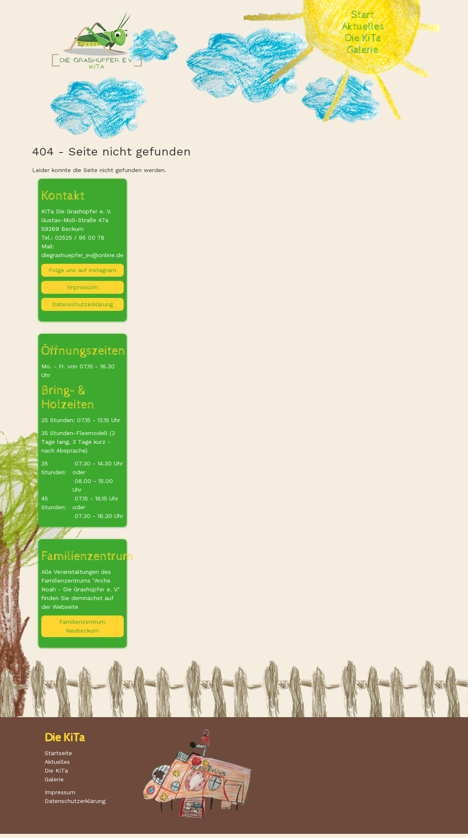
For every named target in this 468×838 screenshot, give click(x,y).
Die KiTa (363, 38)
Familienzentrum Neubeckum (82, 626)
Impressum (82, 287)
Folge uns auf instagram (82, 270)
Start (362, 15)
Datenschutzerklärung (82, 304)
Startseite (58, 753)
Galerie (362, 50)
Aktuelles (363, 27)
